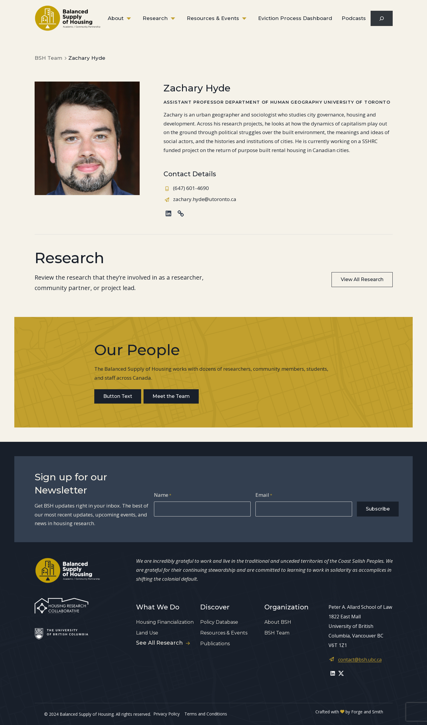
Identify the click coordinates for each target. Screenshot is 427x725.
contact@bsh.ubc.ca (360, 659)
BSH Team (276, 633)
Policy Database (219, 622)
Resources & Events (213, 18)
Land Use (147, 633)
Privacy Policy (166, 714)
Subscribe (378, 509)
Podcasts (354, 18)
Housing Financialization (165, 622)
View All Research (362, 279)
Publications (215, 643)
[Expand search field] (381, 18)
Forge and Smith (367, 712)
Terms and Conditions (205, 714)
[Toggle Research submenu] (177, 18)
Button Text (117, 396)
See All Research (163, 643)
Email (263, 495)
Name (162, 495)
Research (155, 18)
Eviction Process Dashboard (295, 18)
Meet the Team (171, 396)
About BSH (277, 622)
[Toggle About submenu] (133, 18)
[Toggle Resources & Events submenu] (248, 18)
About (116, 18)
